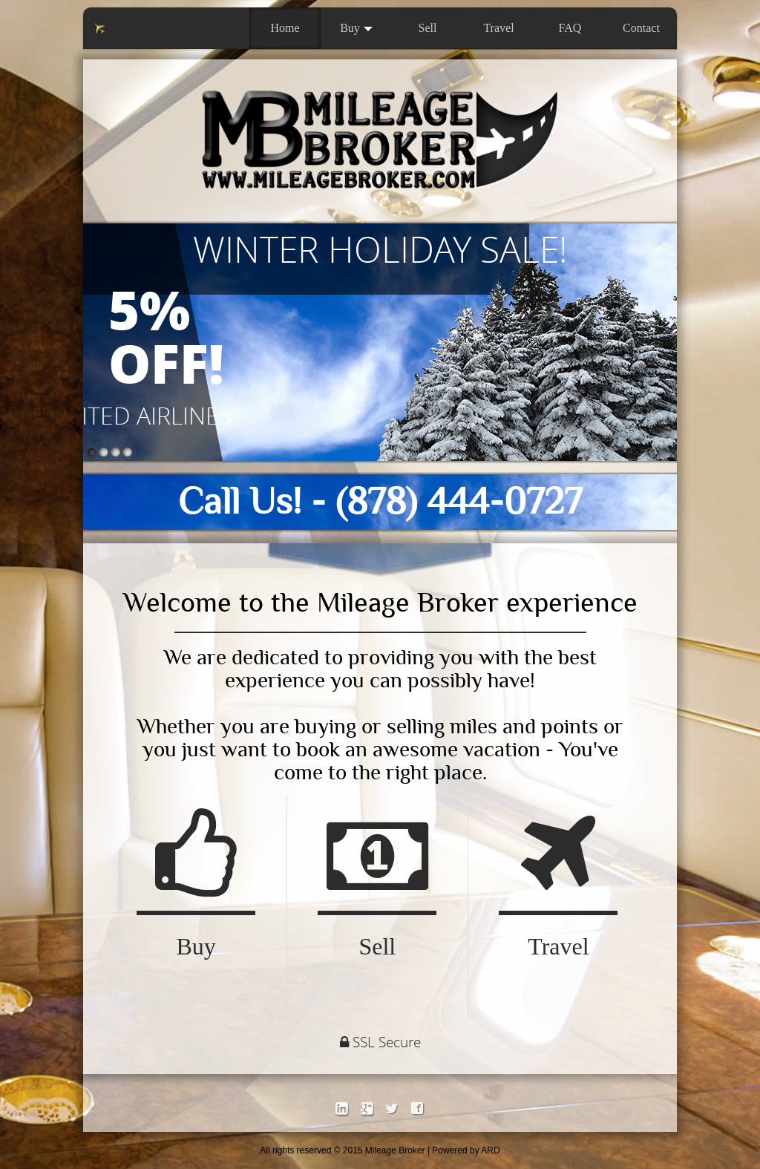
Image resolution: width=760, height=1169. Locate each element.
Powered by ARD (465, 1150)
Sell (428, 28)
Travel (498, 28)
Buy (356, 28)
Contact (641, 28)
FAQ (570, 28)
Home (284, 28)
